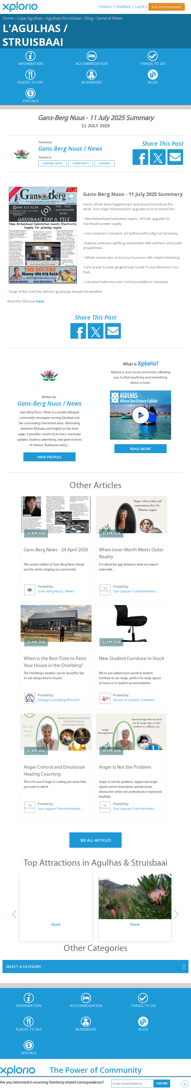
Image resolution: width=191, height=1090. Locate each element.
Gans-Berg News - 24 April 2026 (56, 550)
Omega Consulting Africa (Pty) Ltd (61, 700)
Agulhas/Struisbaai (63, 18)
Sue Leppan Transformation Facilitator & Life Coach (136, 591)
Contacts (105, 6)
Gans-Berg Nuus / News (70, 148)
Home (8, 18)
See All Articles (95, 840)
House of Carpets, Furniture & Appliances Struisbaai (136, 700)
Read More (140, 448)
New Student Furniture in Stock (131, 658)
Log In (139, 6)
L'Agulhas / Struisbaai (35, 35)
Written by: (49, 397)
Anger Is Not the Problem (125, 767)
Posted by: (45, 142)
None (56, 924)
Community (80, 163)
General (104, 163)
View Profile (49, 456)
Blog (89, 18)
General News (109, 18)
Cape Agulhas (30, 18)
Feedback (123, 6)
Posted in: (44, 157)
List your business (166, 7)
